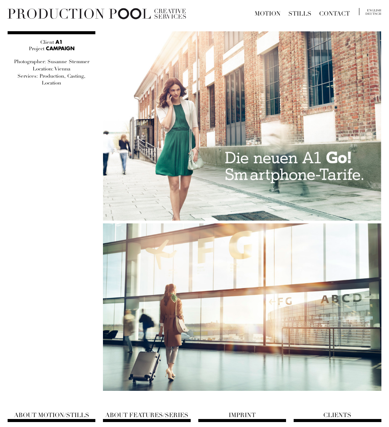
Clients (337, 415)
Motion (268, 14)
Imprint (242, 415)
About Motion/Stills (51, 415)
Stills (300, 14)
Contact (334, 14)
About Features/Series (146, 415)
